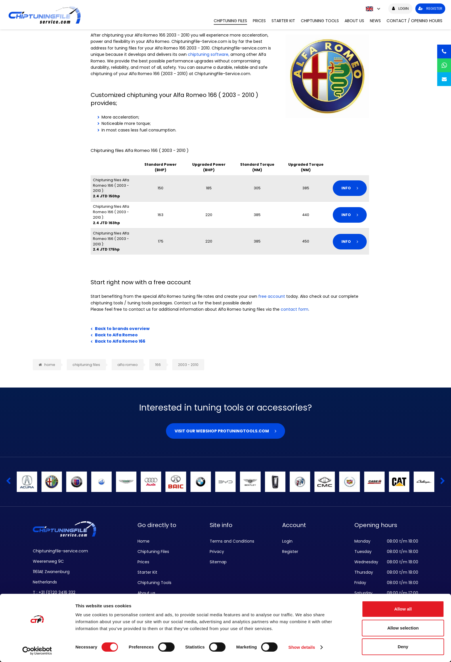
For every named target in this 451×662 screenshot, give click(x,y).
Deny (403, 646)
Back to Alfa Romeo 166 (120, 341)
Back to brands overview (122, 328)
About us (354, 21)
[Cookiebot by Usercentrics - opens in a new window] (37, 650)
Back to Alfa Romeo (116, 335)
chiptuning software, (208, 54)
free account (271, 296)
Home (143, 541)
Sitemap (218, 562)
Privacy (217, 551)
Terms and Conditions (232, 541)
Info (346, 188)
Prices (259, 21)
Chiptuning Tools (320, 21)
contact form (294, 309)
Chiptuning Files (230, 21)
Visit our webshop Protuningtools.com (222, 431)
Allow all (403, 608)
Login (287, 541)
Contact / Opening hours (414, 21)
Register (290, 551)
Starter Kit (283, 21)
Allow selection (402, 627)
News (375, 21)
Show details (301, 647)
